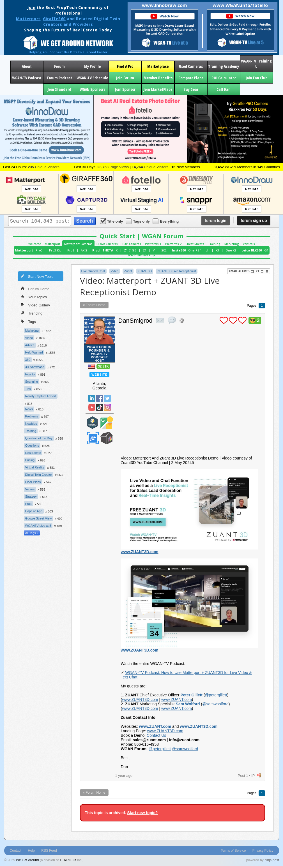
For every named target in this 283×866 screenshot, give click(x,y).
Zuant (128, 271)
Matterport (28, 18)
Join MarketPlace (158, 89)
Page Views (113, 167)
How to (30, 374)
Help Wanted (34, 352)
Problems (31, 416)
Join (31, 7)
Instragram (107, 407)
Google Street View (38, 518)
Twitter (107, 398)
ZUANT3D (145, 271)
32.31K (103, 366)
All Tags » (32, 533)
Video (29, 338)
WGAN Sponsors (92, 89)
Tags (28, 321)
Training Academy (223, 66)
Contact (15, 851)
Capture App (33, 511)
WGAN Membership (141, 255)
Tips (28, 389)
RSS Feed (49, 851)
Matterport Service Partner (92, 422)
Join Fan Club (256, 77)
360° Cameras (131, 244)
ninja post (271, 860)
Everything (166, 221)
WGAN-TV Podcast (27, 77)
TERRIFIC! (67, 860)
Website (99, 374)
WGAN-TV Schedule (92, 77)
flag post (259, 775)
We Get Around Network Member (106, 438)
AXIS (84, 250)
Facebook (99, 398)
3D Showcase (34, 367)
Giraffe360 (54, 18)
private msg (160, 320)
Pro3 (39, 250)
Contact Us (156, 735)
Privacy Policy (262, 851)
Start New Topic (37, 276)
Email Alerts (241, 271)
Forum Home (35, 288)
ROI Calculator (223, 77)
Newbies (31, 423)
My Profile (92, 66)
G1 (266, 250)
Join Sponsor (125, 89)
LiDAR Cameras (107, 244)
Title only (112, 221)
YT (260, 271)
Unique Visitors (43, 167)
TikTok (99, 407)
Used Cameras (191, 66)
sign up (254, 220)
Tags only (138, 221)
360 (27, 359)
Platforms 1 (153, 244)
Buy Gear (190, 89)
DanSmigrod (135, 320)
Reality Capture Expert (40, 396)
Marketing (231, 244)
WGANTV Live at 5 (38, 525)
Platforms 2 (173, 244)
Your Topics (34, 296)
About (27, 66)
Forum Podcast (59, 77)
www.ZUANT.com (176, 699)
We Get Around (27, 860)
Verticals (249, 244)
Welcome (34, 244)
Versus (30, 489)
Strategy (31, 496)
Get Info (31, 189)
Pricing (30, 460)
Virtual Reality (34, 467)
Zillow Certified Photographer (92, 438)
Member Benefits (158, 77)
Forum (59, 66)
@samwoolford (215, 704)
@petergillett (216, 695)
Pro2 (70, 250)
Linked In (91, 398)
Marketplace (158, 66)
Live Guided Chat (93, 271)
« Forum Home (94, 305)
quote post (172, 320)
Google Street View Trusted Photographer (106, 422)
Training (214, 244)
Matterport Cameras (78, 244)
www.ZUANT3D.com (139, 551)
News (29, 409)
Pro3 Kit (55, 250)
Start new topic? (142, 812)
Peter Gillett (191, 695)
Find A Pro (125, 66)
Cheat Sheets (194, 244)
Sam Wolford (188, 704)
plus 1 (224, 320)
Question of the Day (38, 438)
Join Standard (59, 89)
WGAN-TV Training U (256, 63)
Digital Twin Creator (38, 474)
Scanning (31, 381)
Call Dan (224, 89)
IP (253, 775)
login (215, 220)
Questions (32, 445)
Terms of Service (233, 851)
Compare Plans (190, 77)
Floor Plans (33, 482)
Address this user (182, 320)
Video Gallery (35, 304)
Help (31, 851)
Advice (29, 345)
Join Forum (125, 77)
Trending (32, 312)
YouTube (91, 407)
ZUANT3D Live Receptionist (176, 271)
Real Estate (33, 452)
